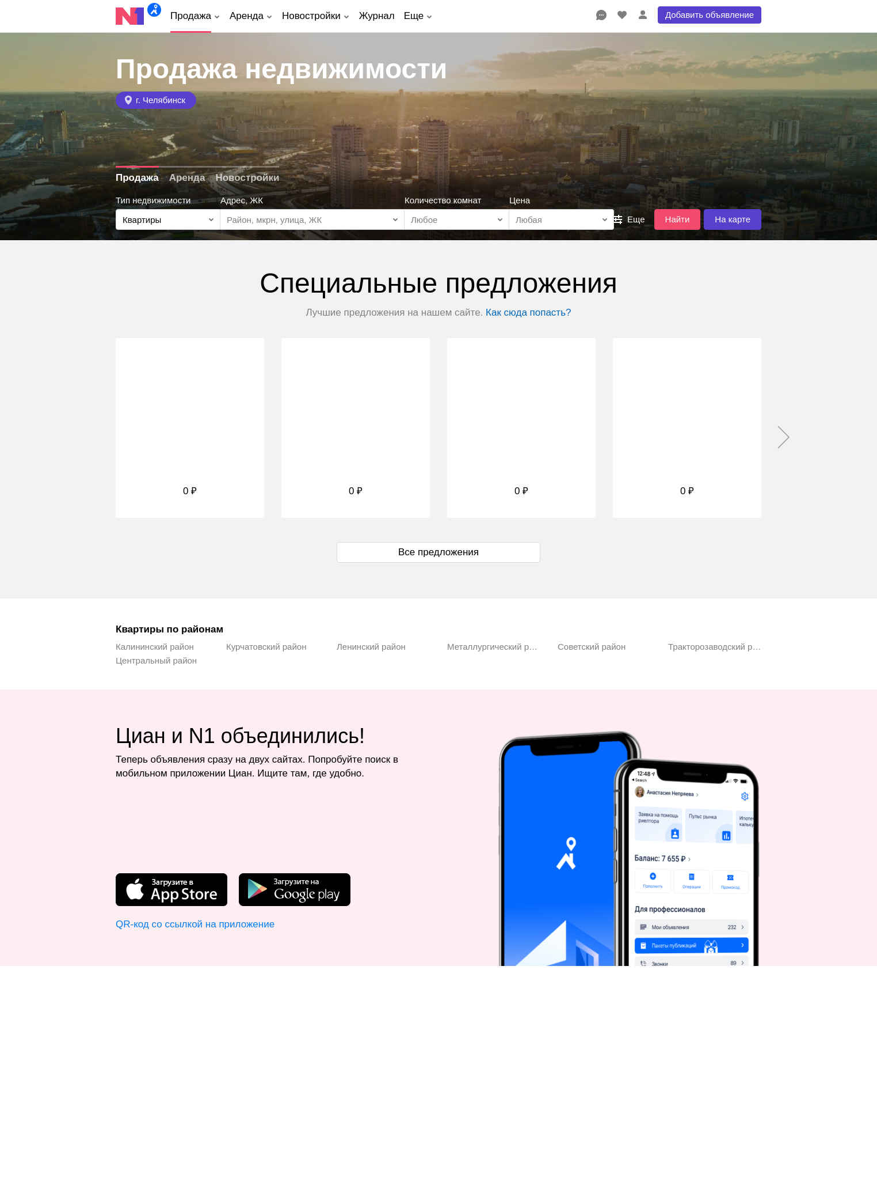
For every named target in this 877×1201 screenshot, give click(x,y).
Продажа (137, 177)
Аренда (187, 177)
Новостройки (247, 177)
